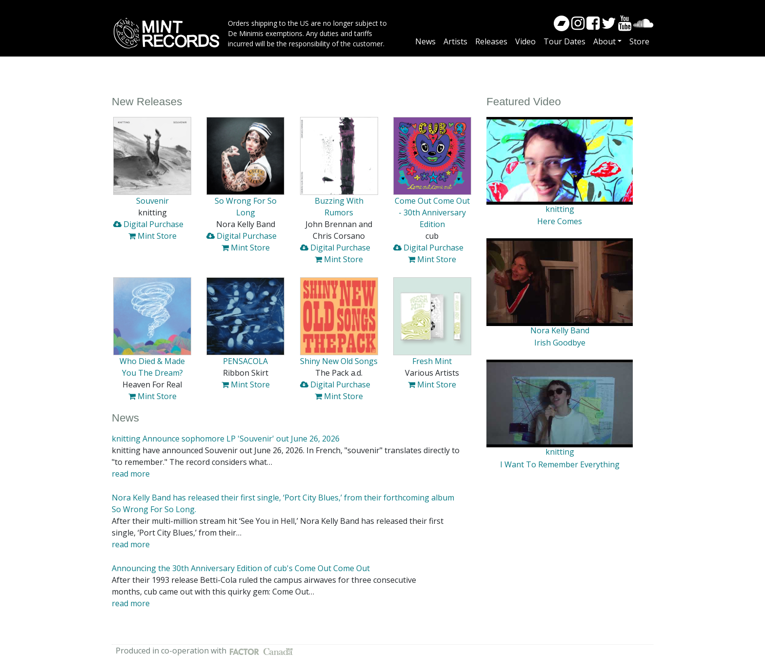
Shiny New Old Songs (339, 361)
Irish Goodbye (559, 342)
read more (131, 473)
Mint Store (152, 235)
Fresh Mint (432, 361)
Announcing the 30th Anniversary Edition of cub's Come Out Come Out (241, 568)
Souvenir (152, 200)
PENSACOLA (245, 361)
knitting (559, 209)
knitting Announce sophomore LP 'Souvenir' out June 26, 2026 (226, 438)
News (425, 41)
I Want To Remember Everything (560, 464)
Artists (455, 41)
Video (525, 41)
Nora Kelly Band (559, 330)
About (604, 41)
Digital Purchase (148, 224)
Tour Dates (564, 41)
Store (639, 41)
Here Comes (559, 221)
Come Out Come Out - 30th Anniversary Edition (432, 212)
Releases (491, 41)
